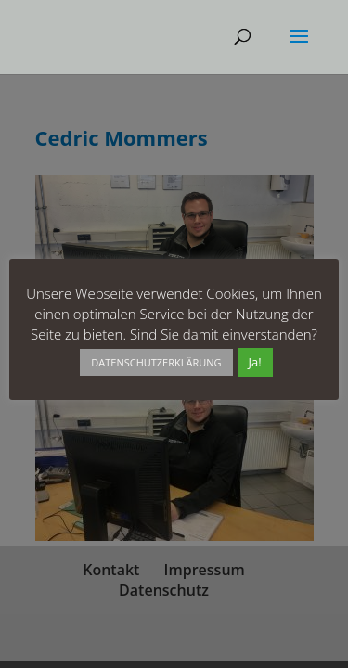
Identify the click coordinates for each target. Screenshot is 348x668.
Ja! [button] (255, 361)
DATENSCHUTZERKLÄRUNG (156, 362)
